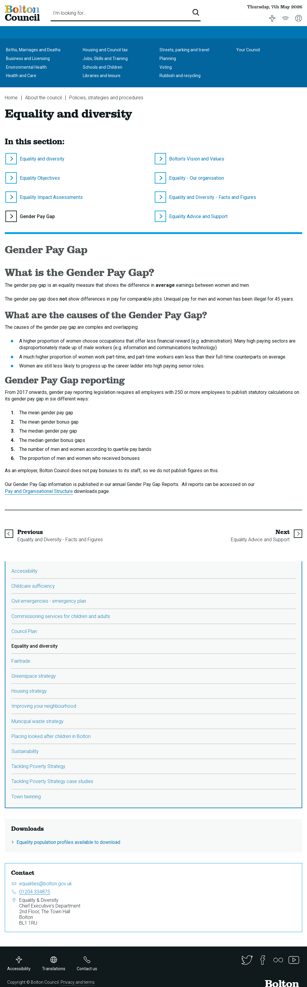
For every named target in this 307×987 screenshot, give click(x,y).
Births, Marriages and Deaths (33, 49)
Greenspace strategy (33, 676)
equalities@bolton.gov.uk (45, 883)
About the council (43, 97)
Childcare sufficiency (33, 586)
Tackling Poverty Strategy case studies (52, 781)
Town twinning (26, 797)
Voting (165, 67)
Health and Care (21, 75)
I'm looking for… (69, 13)
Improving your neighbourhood (43, 706)
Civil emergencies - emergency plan (48, 601)
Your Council (248, 49)
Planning (167, 58)
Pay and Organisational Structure (39, 491)
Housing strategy (29, 691)
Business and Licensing (28, 58)
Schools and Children (102, 67)
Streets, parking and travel (184, 49)
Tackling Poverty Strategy (38, 766)
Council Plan (24, 631)
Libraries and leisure (102, 75)
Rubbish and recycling (180, 75)
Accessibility (24, 571)
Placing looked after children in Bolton (51, 736)
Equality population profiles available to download (68, 842)
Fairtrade (20, 661)
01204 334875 (34, 892)
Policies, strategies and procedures (106, 97)
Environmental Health (26, 67)
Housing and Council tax (105, 49)
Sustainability (25, 751)
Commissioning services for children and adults (60, 616)
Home (11, 97)
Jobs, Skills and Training (105, 58)
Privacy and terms (78, 982)
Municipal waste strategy (37, 721)
